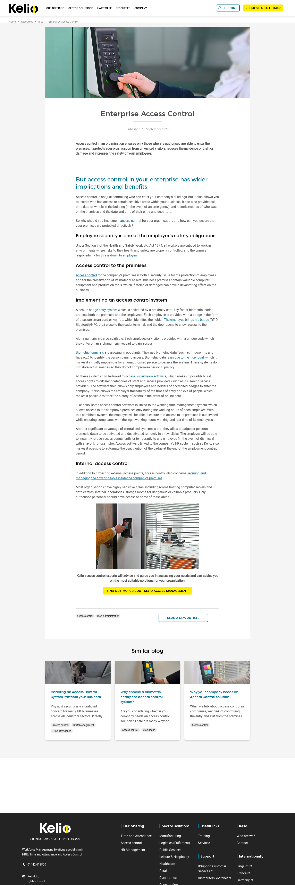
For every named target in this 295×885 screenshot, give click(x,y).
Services (204, 843)
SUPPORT (229, 8)
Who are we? (246, 836)
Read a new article (183, 619)
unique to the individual (187, 357)
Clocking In (149, 730)
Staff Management (83, 725)
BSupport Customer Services (212, 868)
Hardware (104, 8)
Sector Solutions (80, 8)
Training (204, 836)
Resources (123, 8)
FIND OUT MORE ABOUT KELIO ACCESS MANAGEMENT (147, 591)
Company (140, 8)
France (241, 873)
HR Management (133, 849)
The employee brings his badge (186, 319)
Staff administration (108, 616)
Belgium (242, 866)
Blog (40, 21)
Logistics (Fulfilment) (174, 843)
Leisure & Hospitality (174, 856)
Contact (242, 843)
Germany (243, 880)
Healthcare (167, 863)
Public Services (170, 849)
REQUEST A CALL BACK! (262, 8)
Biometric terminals (90, 352)
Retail (163, 870)
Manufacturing (170, 836)
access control (130, 220)
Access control (86, 275)
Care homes (168, 877)
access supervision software (145, 376)
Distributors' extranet (213, 878)
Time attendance (61, 731)
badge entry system (103, 310)
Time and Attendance (136, 836)
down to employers (124, 255)
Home (12, 21)
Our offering (55, 8)
